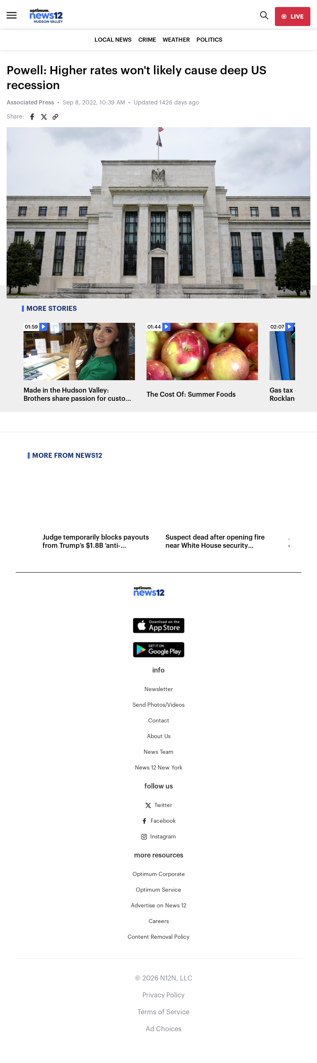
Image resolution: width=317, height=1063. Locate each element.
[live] (292, 16)
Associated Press (30, 103)
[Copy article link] (55, 117)
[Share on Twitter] (43, 117)
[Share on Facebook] (32, 117)
